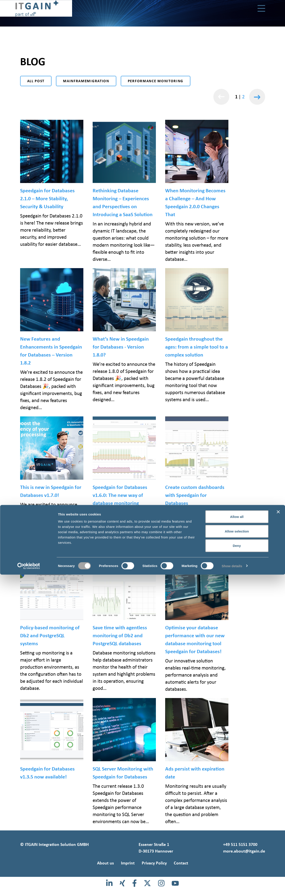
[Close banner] (278, 826)
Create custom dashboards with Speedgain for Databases (194, 495)
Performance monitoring (155, 81)
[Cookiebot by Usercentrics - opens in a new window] (28, 880)
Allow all (237, 831)
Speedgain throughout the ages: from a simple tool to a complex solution (196, 347)
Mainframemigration (86, 81)
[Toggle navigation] (261, 9)
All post (36, 81)
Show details (232, 880)
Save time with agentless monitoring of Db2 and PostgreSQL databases (120, 635)
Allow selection (237, 845)
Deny (237, 860)
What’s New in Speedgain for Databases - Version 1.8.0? (121, 347)
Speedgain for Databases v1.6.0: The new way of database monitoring (120, 495)
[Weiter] (257, 97)
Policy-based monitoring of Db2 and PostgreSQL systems (50, 635)
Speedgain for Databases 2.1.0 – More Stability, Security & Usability (47, 198)
